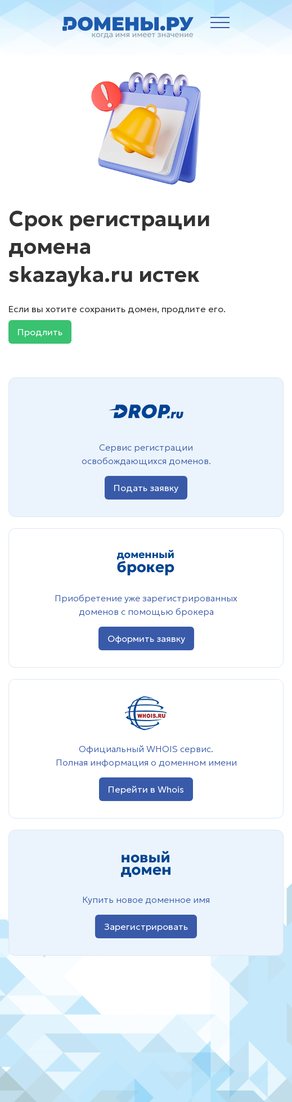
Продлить (39, 332)
